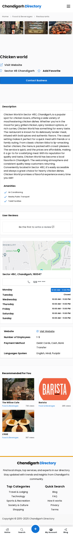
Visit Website (45, 331)
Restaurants (42, 16)
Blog (65, 530)
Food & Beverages (22, 16)
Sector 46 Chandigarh (19, 71)
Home (5, 16)
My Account (51, 530)
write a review (43, 227)
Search (22, 530)
